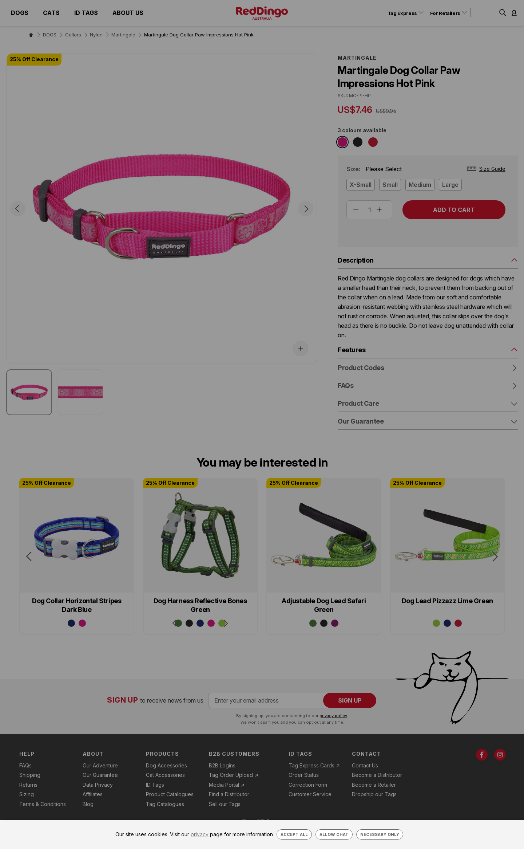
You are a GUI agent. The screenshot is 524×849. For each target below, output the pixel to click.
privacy (200, 834)
